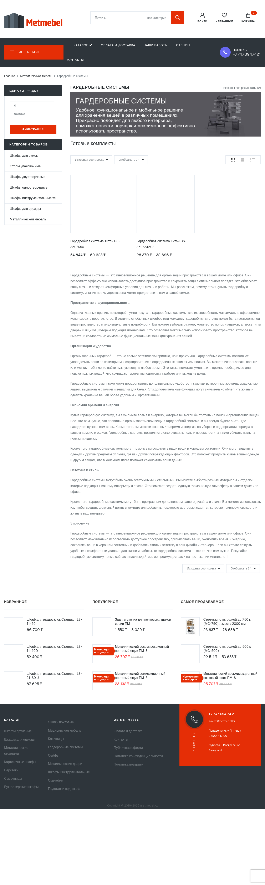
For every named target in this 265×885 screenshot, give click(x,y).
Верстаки (11, 770)
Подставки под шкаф (64, 789)
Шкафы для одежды (25, 209)
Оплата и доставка (118, 45)
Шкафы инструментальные (69, 772)
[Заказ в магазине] (91, 159)
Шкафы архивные (18, 731)
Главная (9, 76)
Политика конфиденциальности (138, 756)
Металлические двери (65, 764)
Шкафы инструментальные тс (33, 198)
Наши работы (156, 45)
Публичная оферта (128, 748)
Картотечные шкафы (20, 762)
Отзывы (183, 45)
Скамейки (55, 780)
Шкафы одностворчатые (28, 187)
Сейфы (53, 755)
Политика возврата (128, 764)
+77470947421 (247, 54)
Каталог (83, 45)
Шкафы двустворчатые (27, 177)
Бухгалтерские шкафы (21, 787)
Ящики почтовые (61, 722)
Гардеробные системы (65, 747)
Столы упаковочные (25, 166)
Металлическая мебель (36, 76)
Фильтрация (33, 129)
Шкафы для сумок (24, 156)
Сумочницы (13, 779)
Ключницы (56, 739)
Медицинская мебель (64, 730)
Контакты (75, 59)
